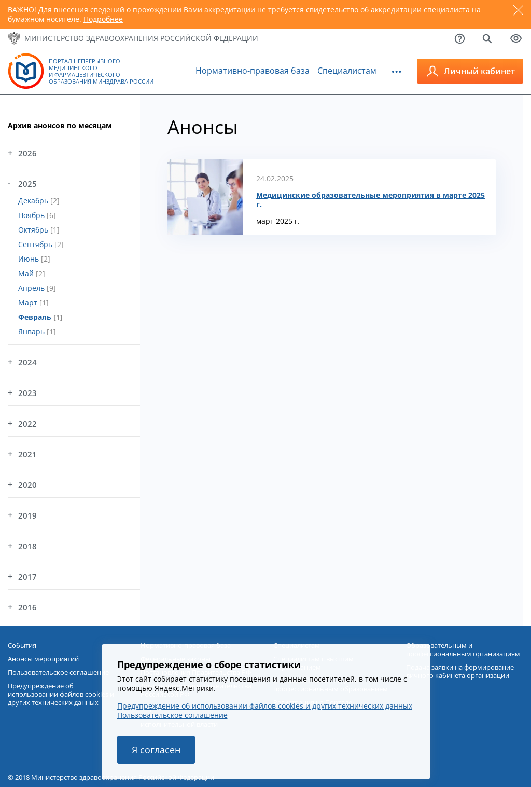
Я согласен (156, 749)
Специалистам (346, 70)
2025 (27, 184)
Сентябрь (36, 244)
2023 (27, 393)
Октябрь (34, 230)
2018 (27, 546)
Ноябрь (32, 215)
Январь (32, 331)
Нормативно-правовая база (252, 70)
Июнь (29, 259)
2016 (27, 607)
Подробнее (103, 19)
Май (27, 273)
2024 (27, 362)
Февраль (35, 317)
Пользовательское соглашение (172, 715)
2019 (27, 515)
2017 (27, 577)
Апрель (32, 288)
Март (28, 302)
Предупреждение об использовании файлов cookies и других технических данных (264, 706)
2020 (27, 485)
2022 (27, 423)
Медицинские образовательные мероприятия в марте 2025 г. (370, 200)
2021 (27, 454)
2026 (27, 153)
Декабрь (34, 201)
